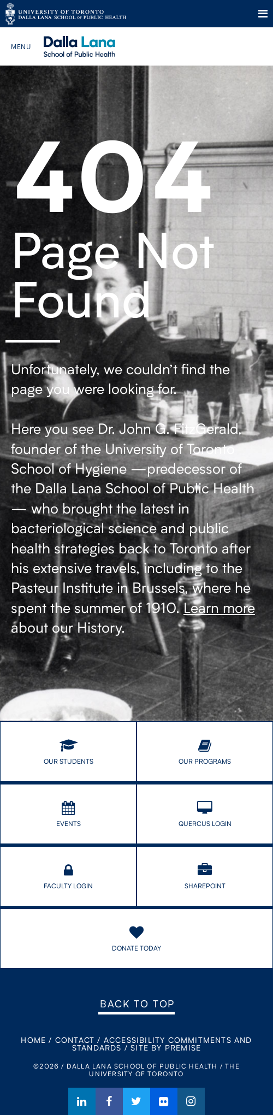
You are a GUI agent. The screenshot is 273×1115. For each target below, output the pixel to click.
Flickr (163, 1101)
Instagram (191, 1101)
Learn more (219, 607)
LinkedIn (82, 1101)
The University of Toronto (65, 14)
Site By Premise (165, 1047)
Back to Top (137, 1004)
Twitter (136, 1101)
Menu (263, 13)
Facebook (109, 1101)
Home (33, 1040)
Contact (74, 1040)
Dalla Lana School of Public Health (94, 46)
